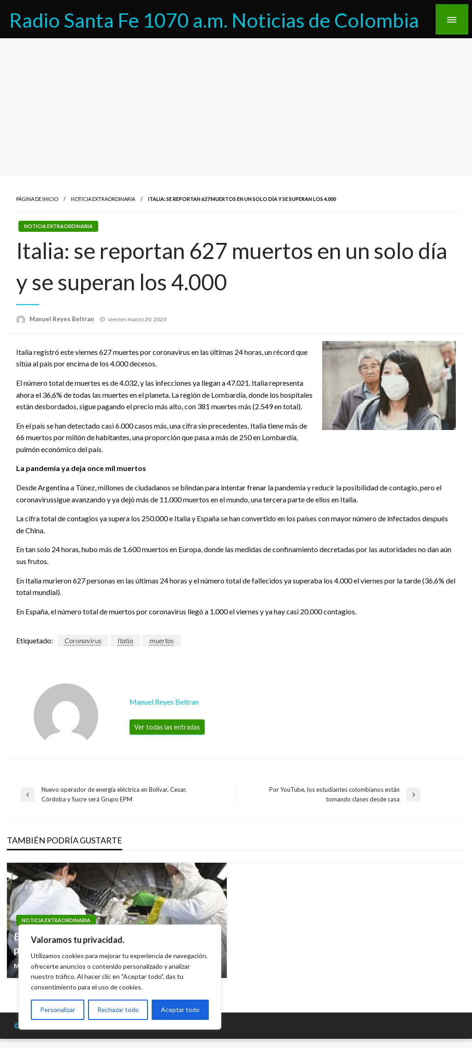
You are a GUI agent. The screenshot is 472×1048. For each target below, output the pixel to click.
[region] (119, 977)
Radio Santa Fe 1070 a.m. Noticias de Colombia (214, 20)
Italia (125, 640)
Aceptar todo (180, 1009)
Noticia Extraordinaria (103, 199)
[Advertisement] (236, 107)
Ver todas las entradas (167, 727)
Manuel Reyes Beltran (62, 319)
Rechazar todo (118, 1009)
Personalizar (57, 1009)
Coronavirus (83, 640)
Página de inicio (37, 199)
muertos (161, 640)
